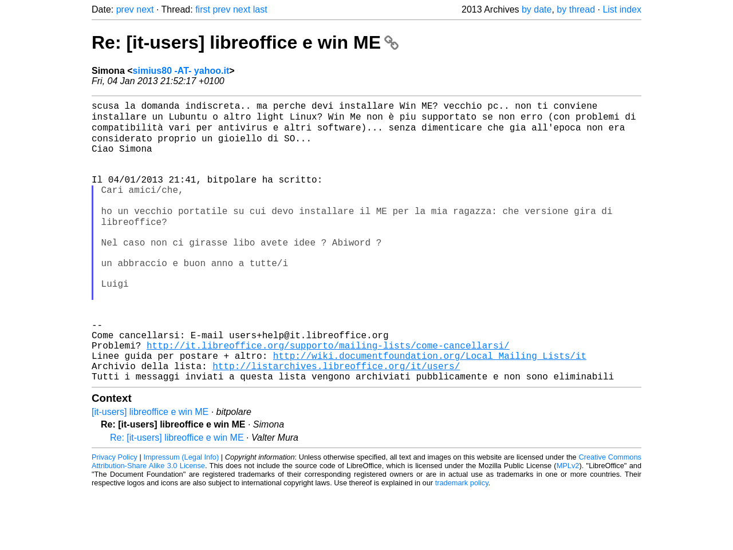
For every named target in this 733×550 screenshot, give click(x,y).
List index (621, 9)
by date (536, 9)
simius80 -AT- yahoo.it (181, 71)
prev (125, 9)
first (202, 9)
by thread (576, 9)
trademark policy (461, 541)
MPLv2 (568, 524)
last (260, 9)
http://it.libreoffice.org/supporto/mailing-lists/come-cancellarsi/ (328, 396)
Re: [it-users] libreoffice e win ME (245, 42)
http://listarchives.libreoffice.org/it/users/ (336, 422)
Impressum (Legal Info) (181, 515)
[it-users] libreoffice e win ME (150, 470)
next (144, 9)
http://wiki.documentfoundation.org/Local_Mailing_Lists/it (429, 409)
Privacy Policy (114, 515)
